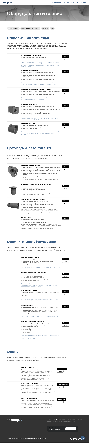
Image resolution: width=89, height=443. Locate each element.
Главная (49, 419)
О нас (72, 2)
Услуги (59, 28)
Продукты (58, 419)
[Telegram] (71, 439)
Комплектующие (51, 28)
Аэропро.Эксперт (56, 2)
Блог (78, 2)
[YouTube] (79, 439)
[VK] (74, 439)
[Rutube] (76, 439)
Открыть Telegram (70, 429)
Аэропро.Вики (75, 419)
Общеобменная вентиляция (14, 28)
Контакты (83, 2)
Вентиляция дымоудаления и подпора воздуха (34, 28)
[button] (38, 399)
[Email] (81, 439)
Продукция (66, 2)
